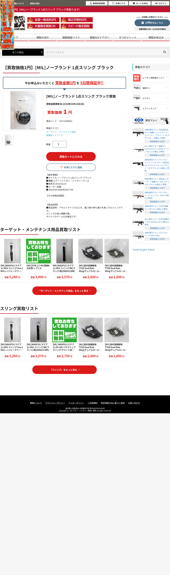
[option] (23, 110)
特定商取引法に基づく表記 (113, 403)
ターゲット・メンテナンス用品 (61, 131)
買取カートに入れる (71, 156)
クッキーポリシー (76, 403)
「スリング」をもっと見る (63, 369)
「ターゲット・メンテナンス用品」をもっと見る (63, 290)
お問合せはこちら (154, 22)
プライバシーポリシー (55, 403)
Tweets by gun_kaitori (143, 249)
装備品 (49, 135)
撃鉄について (36, 403)
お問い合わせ (134, 403)
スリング (58, 135)
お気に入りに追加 (73, 167)
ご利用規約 (92, 403)
